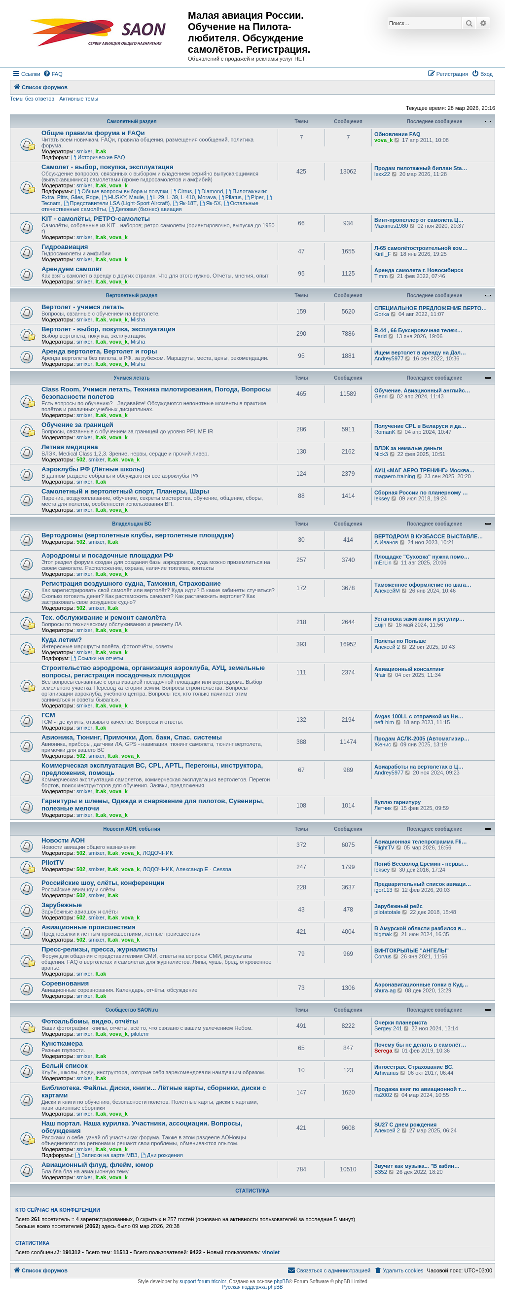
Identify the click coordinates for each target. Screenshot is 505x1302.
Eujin (380, 625)
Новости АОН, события (131, 829)
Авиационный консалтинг (409, 669)
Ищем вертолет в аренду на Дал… (420, 352)
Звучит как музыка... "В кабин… (417, 1166)
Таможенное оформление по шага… (422, 585)
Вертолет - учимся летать (82, 307)
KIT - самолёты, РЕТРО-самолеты (95, 218)
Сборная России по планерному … (421, 492)
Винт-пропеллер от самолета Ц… (419, 220)
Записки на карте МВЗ (106, 1155)
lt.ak (100, 151)
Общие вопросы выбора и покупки (121, 191)
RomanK (385, 432)
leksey (382, 498)
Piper (254, 197)
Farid (380, 336)
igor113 (383, 890)
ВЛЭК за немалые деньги (408, 448)
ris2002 (383, 1095)
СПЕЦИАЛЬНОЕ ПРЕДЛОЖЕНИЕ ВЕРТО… (430, 308)
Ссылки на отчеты (97, 658)
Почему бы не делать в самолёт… (420, 1045)
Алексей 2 (387, 647)
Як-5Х (210, 203)
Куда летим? (61, 639)
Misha (138, 319)
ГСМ (48, 715)
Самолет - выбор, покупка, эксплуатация (107, 167)
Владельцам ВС (131, 524)
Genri (381, 396)
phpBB (281, 1281)
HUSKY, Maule (123, 197)
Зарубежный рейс (398, 906)
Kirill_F (382, 254)
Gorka (381, 314)
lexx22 (382, 174)
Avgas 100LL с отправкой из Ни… (418, 716)
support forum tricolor (203, 1281)
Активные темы (78, 99)
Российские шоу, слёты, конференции (103, 882)
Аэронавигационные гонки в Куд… (421, 984)
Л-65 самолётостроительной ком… (421, 248)
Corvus (383, 956)
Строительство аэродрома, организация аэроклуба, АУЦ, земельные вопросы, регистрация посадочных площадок (153, 671)
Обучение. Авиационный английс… (422, 390)
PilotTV (52, 862)
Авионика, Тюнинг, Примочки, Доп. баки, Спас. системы (131, 737)
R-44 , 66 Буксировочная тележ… (418, 330)
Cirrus (181, 191)
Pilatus (230, 197)
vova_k (383, 140)
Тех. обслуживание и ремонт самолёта (103, 617)
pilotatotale (387, 912)
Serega (383, 1051)
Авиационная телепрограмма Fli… (420, 842)
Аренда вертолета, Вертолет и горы (99, 351)
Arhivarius (386, 1073)
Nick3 (381, 454)
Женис (382, 744)
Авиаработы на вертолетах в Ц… (419, 767)
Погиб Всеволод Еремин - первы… (421, 864)
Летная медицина (69, 447)
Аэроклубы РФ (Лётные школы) (92, 469)
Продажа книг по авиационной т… (420, 1089)
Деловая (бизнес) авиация (145, 209)
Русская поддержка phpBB (252, 1287)
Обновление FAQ (397, 134)
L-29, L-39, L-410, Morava (181, 197)
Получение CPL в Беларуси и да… (420, 426)
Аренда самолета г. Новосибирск (418, 270)
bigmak (383, 934)
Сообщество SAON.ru (132, 1010)
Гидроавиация (64, 246)
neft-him (384, 722)
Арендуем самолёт (71, 269)
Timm (381, 276)
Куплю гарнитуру (397, 802)
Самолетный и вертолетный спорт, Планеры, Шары (125, 491)
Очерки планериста (400, 1022)
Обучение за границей (77, 424)
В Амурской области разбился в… (420, 928)
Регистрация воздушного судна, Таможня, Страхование (131, 583)
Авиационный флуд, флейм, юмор (97, 1164)
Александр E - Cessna (203, 869)
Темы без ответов (32, 99)
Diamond (209, 191)
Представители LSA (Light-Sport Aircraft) (117, 203)
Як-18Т (184, 203)
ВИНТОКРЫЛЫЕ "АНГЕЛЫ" (411, 950)
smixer (84, 151)
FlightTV (384, 847)
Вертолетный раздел (131, 295)
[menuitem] (53, 74)
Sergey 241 (388, 1028)
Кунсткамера (62, 1043)
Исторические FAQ (98, 157)
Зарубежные (61, 905)
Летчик (383, 808)
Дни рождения (162, 1155)
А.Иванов (386, 542)
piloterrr (140, 1034)
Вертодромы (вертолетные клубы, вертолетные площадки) (137, 535)
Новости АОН (63, 840)
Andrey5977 (388, 358)
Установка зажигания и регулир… (419, 619)
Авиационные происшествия (88, 927)
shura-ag (385, 990)
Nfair (380, 675)
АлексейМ (387, 591)
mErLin (383, 562)
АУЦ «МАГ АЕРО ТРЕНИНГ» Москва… (424, 470)
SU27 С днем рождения (405, 1124)
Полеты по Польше (400, 641)
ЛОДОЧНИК (158, 853)
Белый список (64, 1065)
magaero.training (394, 476)
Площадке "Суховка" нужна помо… (421, 557)
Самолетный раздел (131, 121)
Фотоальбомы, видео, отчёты (89, 1021)
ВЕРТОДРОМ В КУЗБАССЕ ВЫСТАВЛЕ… (428, 536)
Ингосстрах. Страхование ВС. (414, 1067)
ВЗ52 (380, 1172)
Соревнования (65, 983)
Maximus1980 (391, 226)
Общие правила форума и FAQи (93, 133)
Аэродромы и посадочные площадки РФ (107, 555)
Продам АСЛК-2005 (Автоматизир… (421, 738)
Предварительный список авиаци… (422, 884)
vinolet (270, 1252)
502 (80, 459)
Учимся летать (132, 378)
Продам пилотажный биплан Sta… (420, 168)
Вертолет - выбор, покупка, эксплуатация (108, 329)
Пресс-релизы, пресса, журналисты (99, 949)
